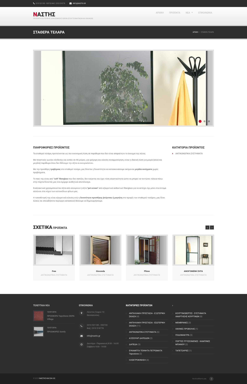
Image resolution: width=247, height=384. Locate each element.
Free (54, 271)
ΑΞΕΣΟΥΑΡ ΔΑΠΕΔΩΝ (139, 338)
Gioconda (100, 271)
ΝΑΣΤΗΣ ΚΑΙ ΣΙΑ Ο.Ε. (47, 378)
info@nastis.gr (79, 3)
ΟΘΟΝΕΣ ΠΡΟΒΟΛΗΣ (185, 329)
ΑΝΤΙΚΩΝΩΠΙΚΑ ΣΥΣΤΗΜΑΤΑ (142, 332)
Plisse (147, 271)
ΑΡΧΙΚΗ (150, 15)
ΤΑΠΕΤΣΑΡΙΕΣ (182, 350)
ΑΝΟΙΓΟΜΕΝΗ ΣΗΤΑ (193, 271)
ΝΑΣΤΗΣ (44, 14)
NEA (184, 15)
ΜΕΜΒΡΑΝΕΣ (182, 322)
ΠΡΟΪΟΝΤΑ (168, 15)
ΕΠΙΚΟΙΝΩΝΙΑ (203, 15)
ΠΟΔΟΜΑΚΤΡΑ (182, 335)
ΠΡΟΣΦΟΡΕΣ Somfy (56, 331)
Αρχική (195, 32)
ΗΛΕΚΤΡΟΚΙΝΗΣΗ (137, 360)
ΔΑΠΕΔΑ (133, 344)
